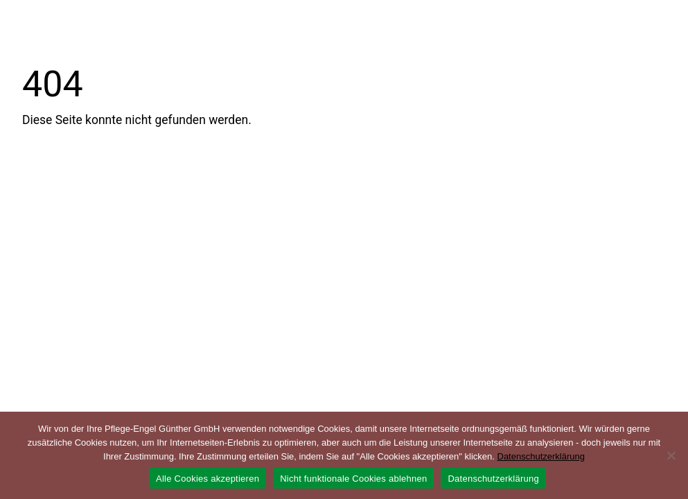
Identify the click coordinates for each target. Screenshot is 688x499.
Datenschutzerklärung (541, 456)
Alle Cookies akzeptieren (207, 478)
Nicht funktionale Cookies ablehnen (353, 478)
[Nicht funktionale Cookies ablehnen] (671, 455)
